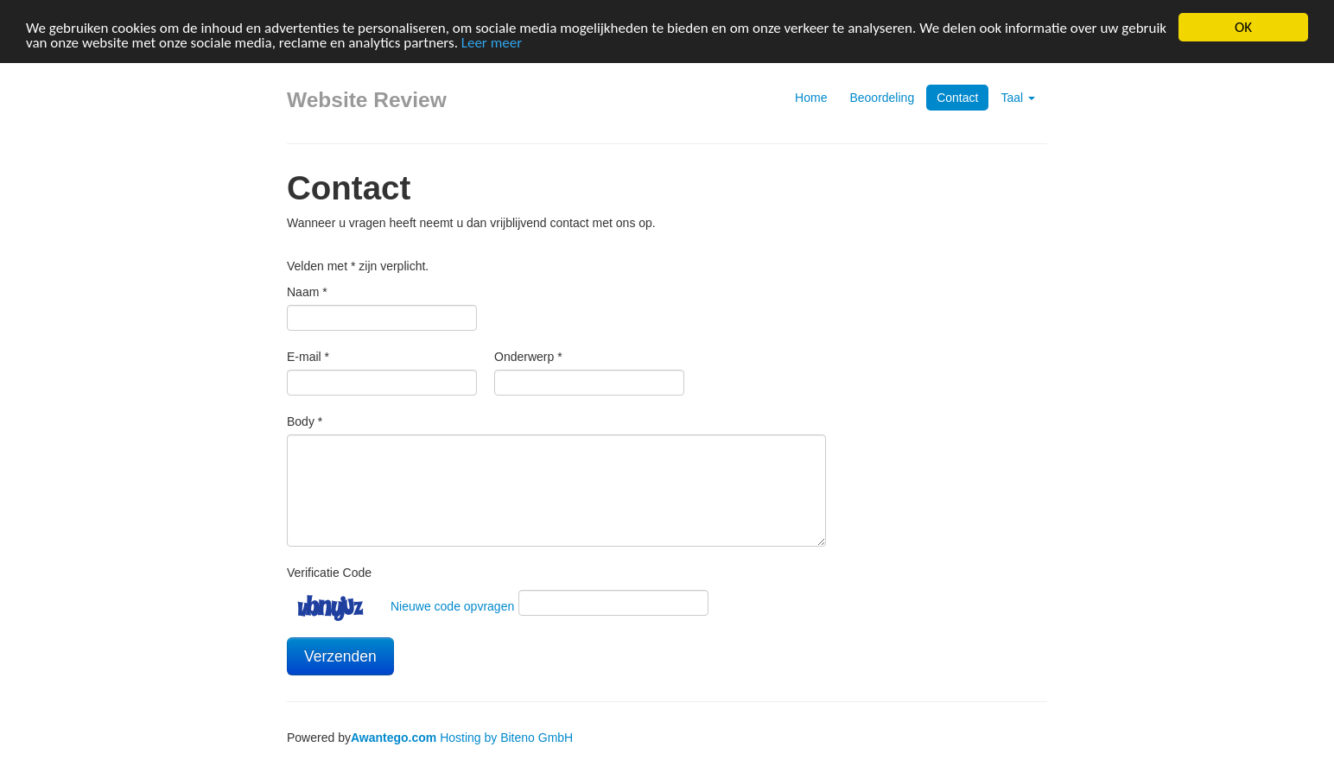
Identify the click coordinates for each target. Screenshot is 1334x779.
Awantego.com (393, 737)
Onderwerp (528, 357)
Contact (957, 97)
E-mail (308, 357)
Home (811, 97)
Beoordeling (881, 97)
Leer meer (491, 42)
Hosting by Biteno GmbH (506, 737)
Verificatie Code (329, 573)
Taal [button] (1017, 97)
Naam (307, 292)
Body (304, 421)
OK (1243, 27)
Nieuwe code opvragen (452, 606)
